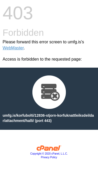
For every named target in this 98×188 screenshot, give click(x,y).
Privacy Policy (49, 157)
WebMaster (13, 48)
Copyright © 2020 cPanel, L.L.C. (49, 153)
